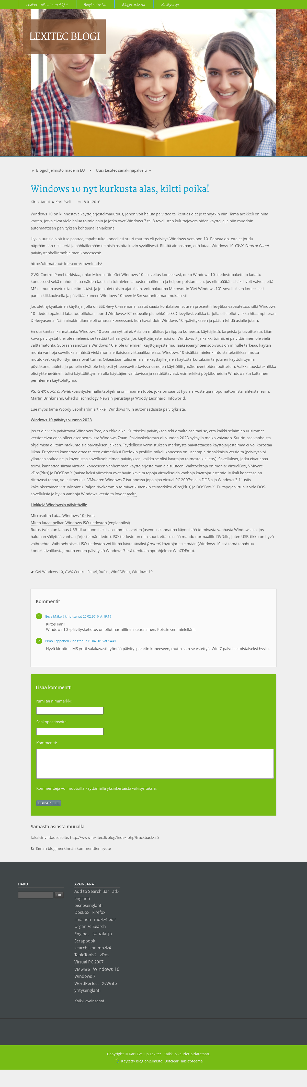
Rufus (104, 571)
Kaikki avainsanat (89, 1006)
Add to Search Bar (91, 896)
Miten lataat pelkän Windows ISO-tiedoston (69, 522)
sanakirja (102, 939)
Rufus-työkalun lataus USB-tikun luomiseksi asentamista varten (86, 529)
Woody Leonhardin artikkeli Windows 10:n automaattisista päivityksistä (122, 409)
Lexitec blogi (64, 37)
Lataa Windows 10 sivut (73, 515)
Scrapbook (84, 946)
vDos (104, 960)
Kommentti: (46, 742)
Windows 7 (84, 981)
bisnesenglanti (88, 911)
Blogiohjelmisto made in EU (60, 170)
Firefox (98, 917)
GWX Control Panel (81, 571)
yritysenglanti (87, 995)
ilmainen (82, 925)
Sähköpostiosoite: (51, 721)
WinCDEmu (183, 550)
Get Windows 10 (49, 571)
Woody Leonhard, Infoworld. (160, 398)
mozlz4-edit (105, 925)
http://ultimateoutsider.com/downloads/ (66, 263)
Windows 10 (142, 571)
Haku (23, 889)
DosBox (81, 917)
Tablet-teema (191, 1066)
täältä (132, 493)
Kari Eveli (63, 201)
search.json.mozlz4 (92, 953)
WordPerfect (86, 989)
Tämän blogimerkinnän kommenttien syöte (73, 853)
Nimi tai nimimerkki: (54, 701)
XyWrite (109, 989)
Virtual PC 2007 (89, 967)
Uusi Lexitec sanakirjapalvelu (122, 170)
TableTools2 (85, 960)
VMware (82, 975)
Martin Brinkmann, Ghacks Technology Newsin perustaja (80, 398)
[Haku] (35, 900)
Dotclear (171, 1066)
